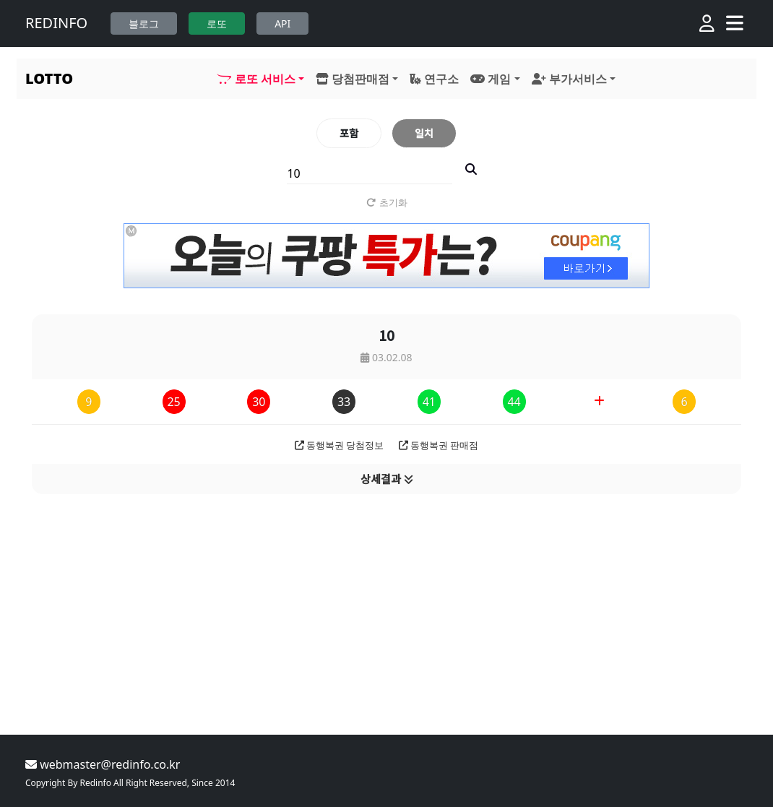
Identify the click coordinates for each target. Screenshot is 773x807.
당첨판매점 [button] (352, 79)
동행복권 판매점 (439, 445)
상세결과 (386, 478)
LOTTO (49, 78)
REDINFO (56, 23)
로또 (217, 23)
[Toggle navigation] (735, 23)
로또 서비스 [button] (256, 79)
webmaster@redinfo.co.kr (102, 764)
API (282, 23)
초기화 (387, 202)
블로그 (144, 23)
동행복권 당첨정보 (339, 445)
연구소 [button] (434, 79)
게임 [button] (490, 79)
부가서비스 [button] (569, 79)
